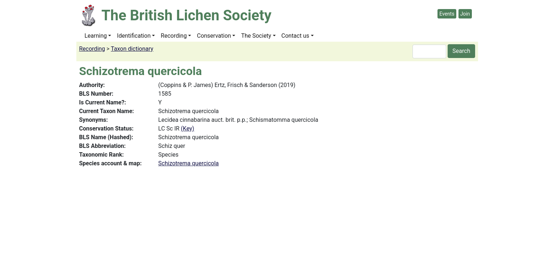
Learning (96, 35)
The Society (256, 35)
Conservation (214, 35)
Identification (134, 35)
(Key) (187, 128)
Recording (174, 35)
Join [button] (465, 14)
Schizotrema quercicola (188, 163)
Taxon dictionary (132, 48)
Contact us (295, 35)
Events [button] (446, 14)
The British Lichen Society (186, 15)
